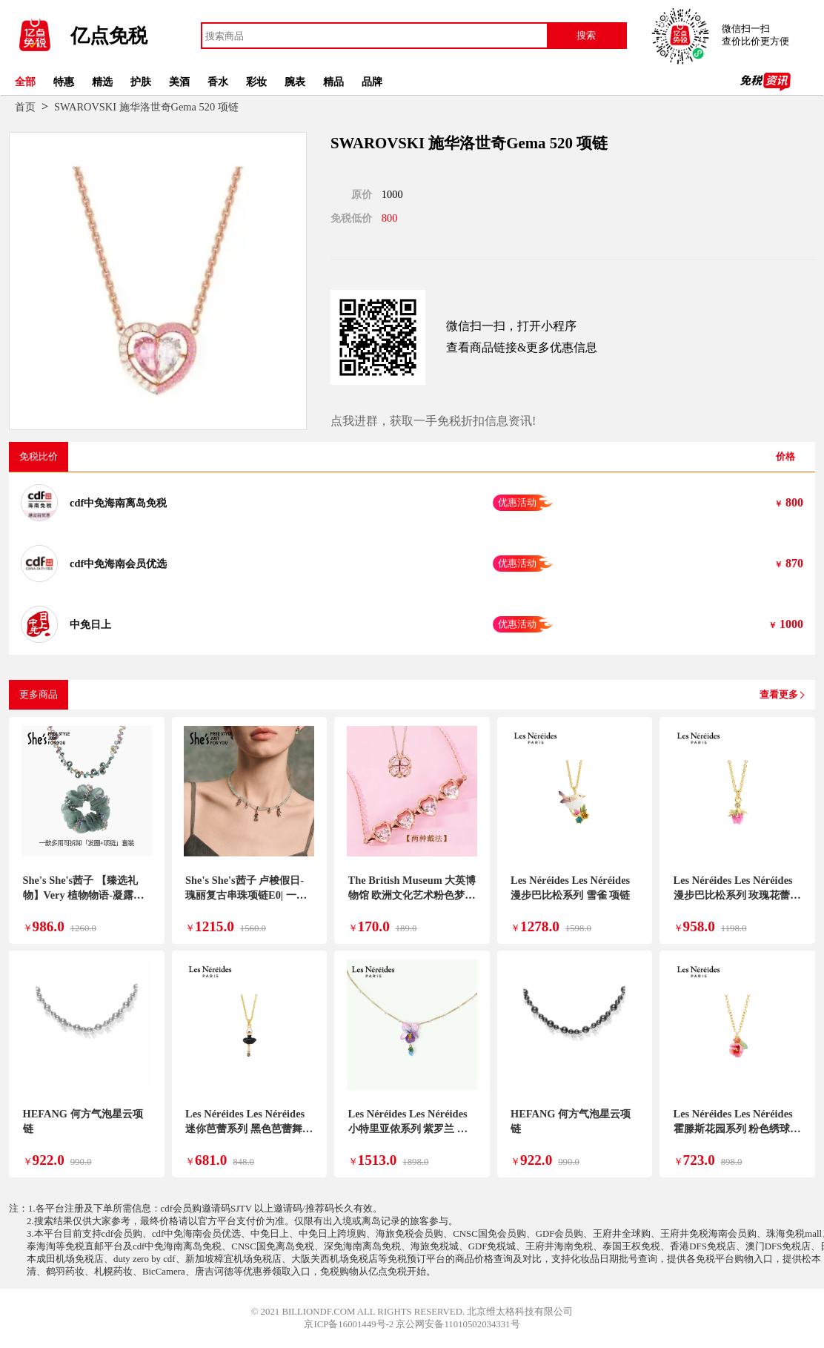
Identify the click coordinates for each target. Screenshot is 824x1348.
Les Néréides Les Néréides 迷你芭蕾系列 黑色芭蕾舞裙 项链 (249, 1128)
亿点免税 (108, 36)
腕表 (295, 81)
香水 (217, 81)
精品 (333, 81)
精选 (102, 81)
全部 (25, 81)
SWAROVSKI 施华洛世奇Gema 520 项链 (146, 107)
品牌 (372, 81)
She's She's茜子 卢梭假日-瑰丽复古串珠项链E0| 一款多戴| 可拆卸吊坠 (246, 895)
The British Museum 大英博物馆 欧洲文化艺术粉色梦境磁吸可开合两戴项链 (412, 895)
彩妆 (256, 81)
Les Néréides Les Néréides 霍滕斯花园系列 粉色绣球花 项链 (737, 1128)
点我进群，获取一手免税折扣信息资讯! (433, 420)
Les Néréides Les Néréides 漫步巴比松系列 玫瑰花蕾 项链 (733, 895)
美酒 (179, 81)
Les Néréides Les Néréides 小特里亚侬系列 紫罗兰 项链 (408, 1128)
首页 (25, 107)
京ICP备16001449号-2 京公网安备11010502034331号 (411, 1324)
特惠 (63, 81)
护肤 (140, 81)
